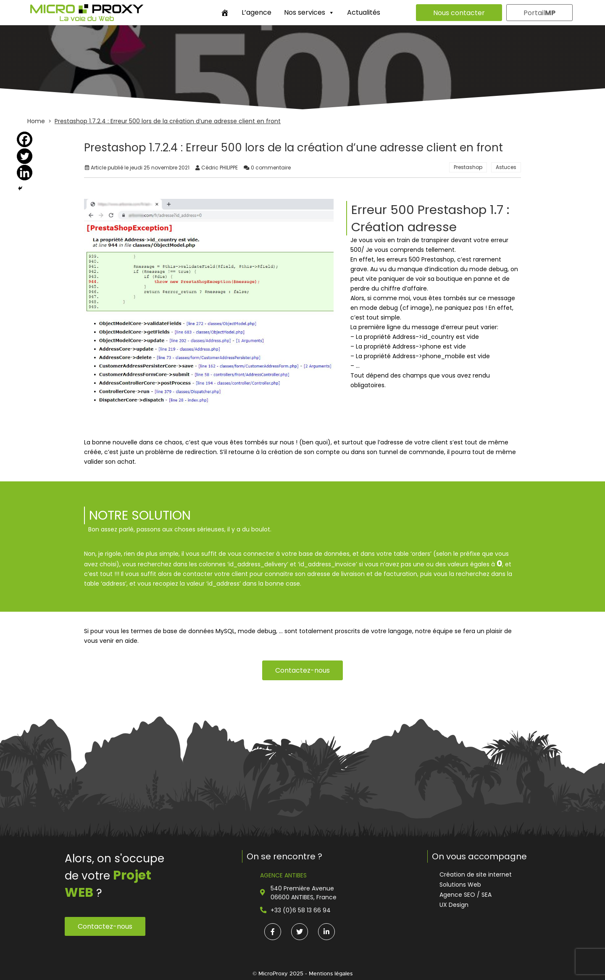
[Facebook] (24, 139)
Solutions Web (460, 884)
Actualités (363, 12)
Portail (539, 13)
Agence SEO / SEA (465, 894)
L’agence (256, 12)
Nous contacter (459, 13)
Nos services (309, 12)
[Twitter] (24, 156)
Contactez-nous (302, 670)
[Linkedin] (24, 172)
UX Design (453, 905)
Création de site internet (475, 874)
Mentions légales (330, 973)
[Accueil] (224, 12)
